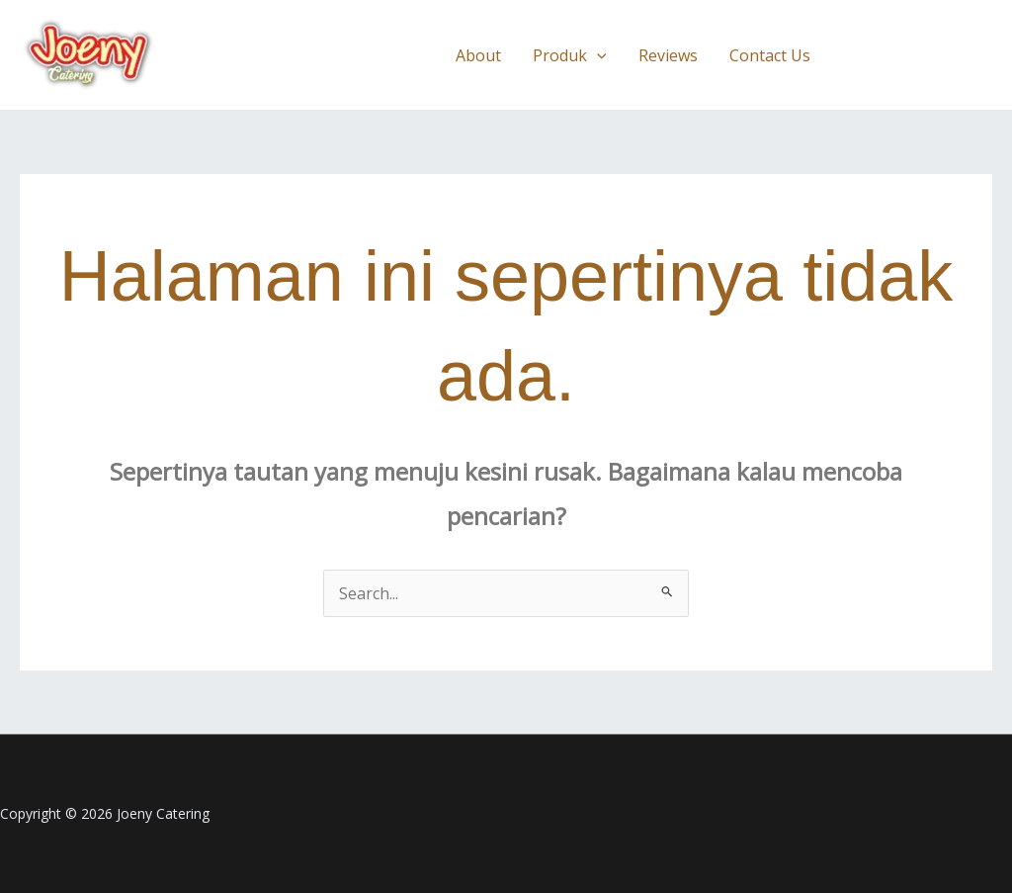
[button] (597, 55)
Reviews (668, 55)
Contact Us (769, 55)
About (478, 55)
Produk (570, 55)
